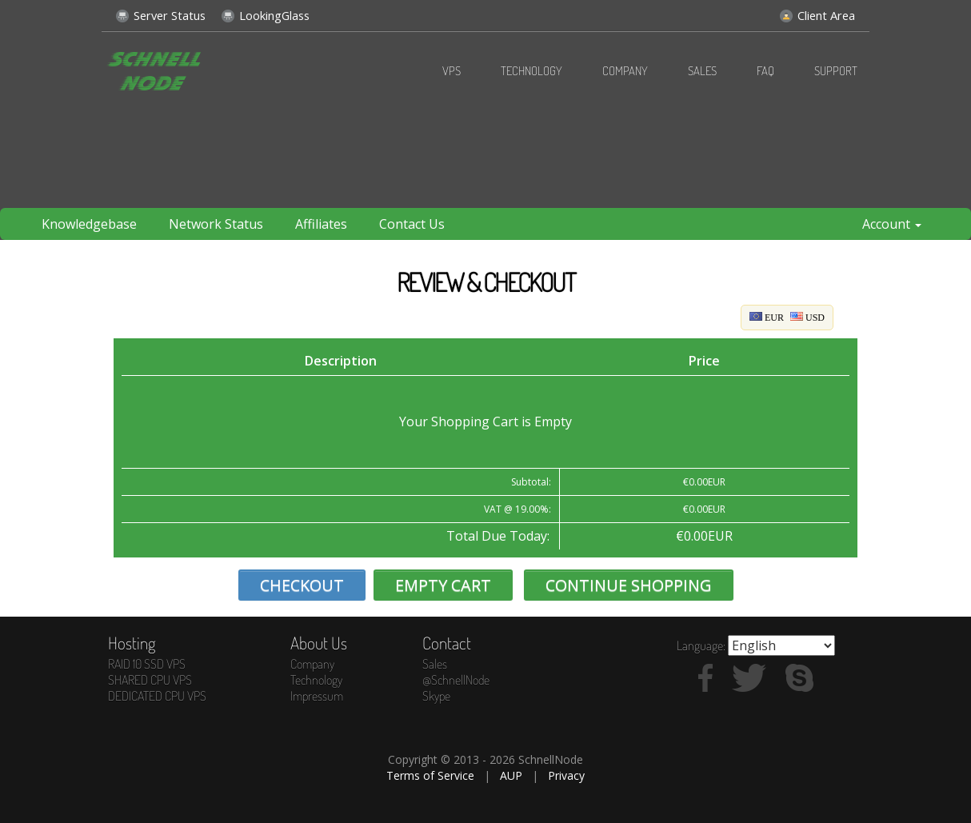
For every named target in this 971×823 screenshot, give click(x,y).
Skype (436, 696)
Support (835, 70)
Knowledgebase (89, 224)
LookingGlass (266, 11)
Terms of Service (430, 775)
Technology (531, 70)
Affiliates (321, 224)
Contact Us (412, 224)
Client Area (817, 11)
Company (625, 70)
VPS (451, 70)
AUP (511, 775)
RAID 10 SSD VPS (147, 664)
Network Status (216, 224)
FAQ (765, 70)
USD (807, 317)
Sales (702, 70)
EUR (766, 317)
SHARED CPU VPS (150, 680)
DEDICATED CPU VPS (157, 696)
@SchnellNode (455, 680)
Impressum (316, 696)
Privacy (566, 775)
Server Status (161, 11)
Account (891, 224)
